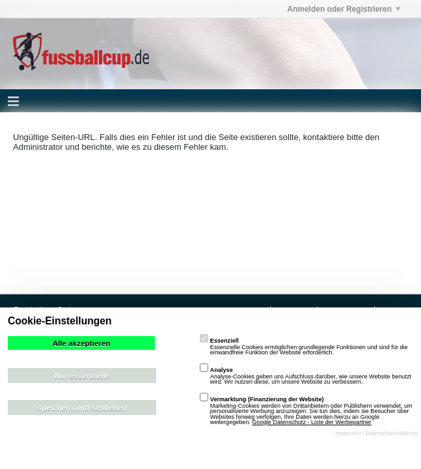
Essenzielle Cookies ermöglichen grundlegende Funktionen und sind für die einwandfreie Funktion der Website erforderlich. (304, 346)
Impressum (348, 433)
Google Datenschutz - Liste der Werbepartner (312, 422)
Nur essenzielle (82, 375)
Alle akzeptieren (82, 343)
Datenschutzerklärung (392, 433)
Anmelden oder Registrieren (343, 9)
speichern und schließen (82, 407)
